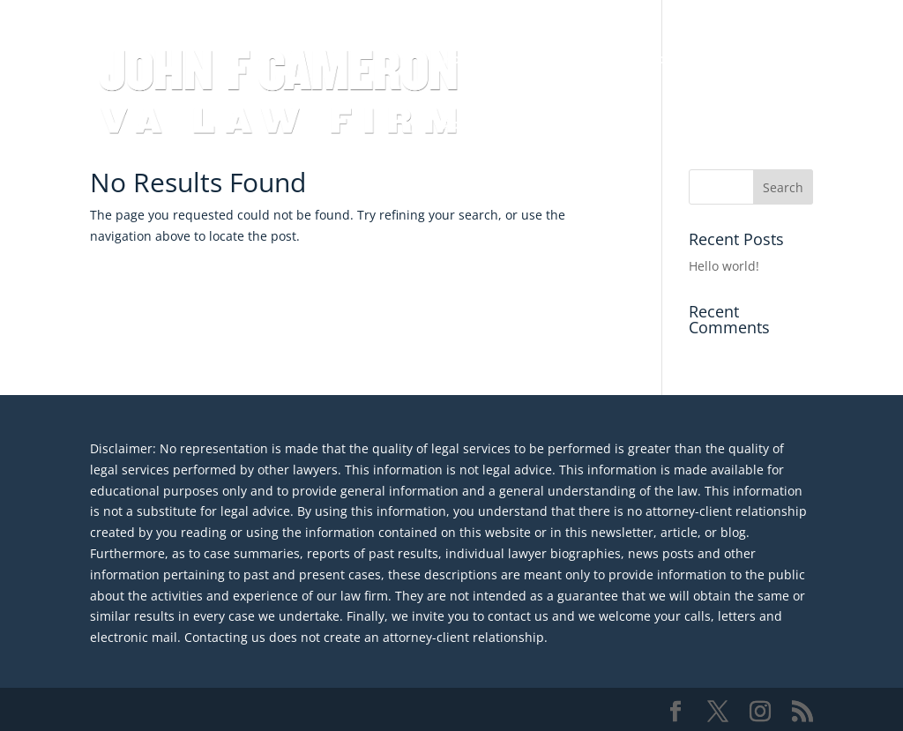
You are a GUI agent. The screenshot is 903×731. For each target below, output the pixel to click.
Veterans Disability (559, 60)
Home (461, 60)
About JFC (473, 125)
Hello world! (724, 265)
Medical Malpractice (699, 60)
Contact (550, 125)
